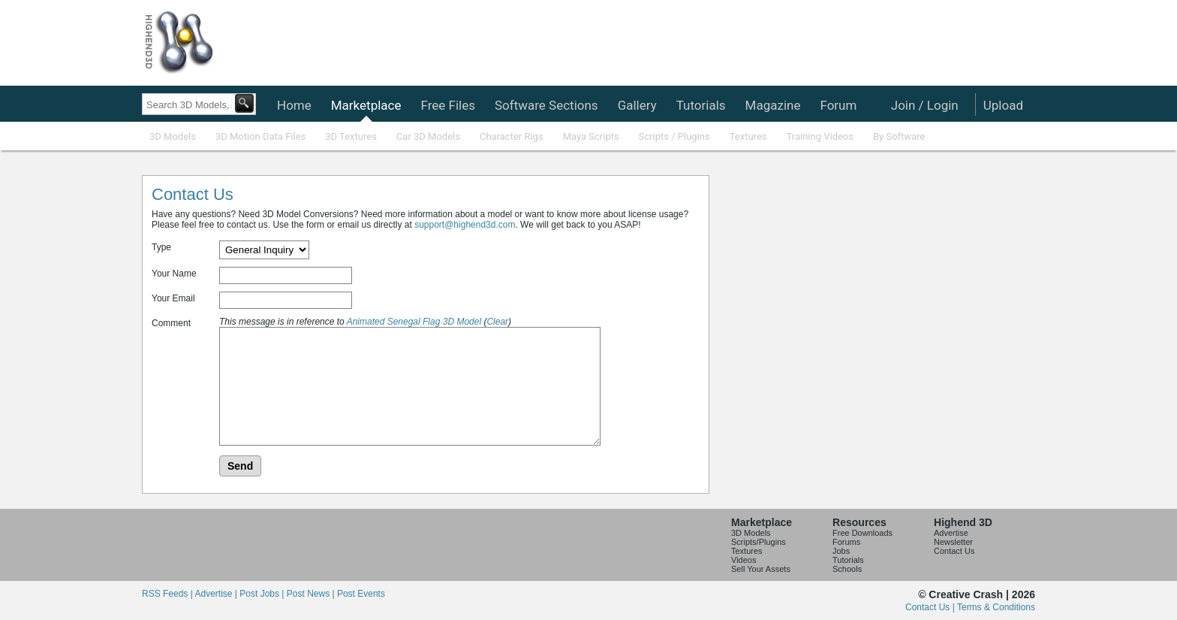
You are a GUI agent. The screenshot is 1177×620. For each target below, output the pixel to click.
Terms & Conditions (996, 607)
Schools (847, 568)
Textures (748, 136)
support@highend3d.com (464, 224)
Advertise (951, 532)
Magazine (773, 105)
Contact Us (954, 550)
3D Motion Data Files (260, 136)
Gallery (637, 105)
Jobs (841, 550)
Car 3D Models (428, 136)
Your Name (174, 273)
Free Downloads (862, 532)
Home (294, 105)
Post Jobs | (262, 593)
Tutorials (701, 105)
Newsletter (953, 541)
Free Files (447, 105)
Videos (743, 559)
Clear (497, 321)
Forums (846, 541)
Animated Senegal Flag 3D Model (414, 321)
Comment (171, 323)
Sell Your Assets (760, 568)
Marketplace (366, 105)
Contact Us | (931, 607)
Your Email (173, 298)
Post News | (312, 593)
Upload (1003, 105)
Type (161, 247)
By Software (899, 136)
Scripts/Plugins (758, 541)
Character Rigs (511, 136)
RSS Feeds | (168, 593)
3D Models (172, 136)
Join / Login (925, 105)
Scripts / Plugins (674, 136)
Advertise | (216, 593)
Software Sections (546, 105)
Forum (838, 105)
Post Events (361, 593)
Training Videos (819, 136)
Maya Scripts (591, 136)
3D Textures (351, 136)
